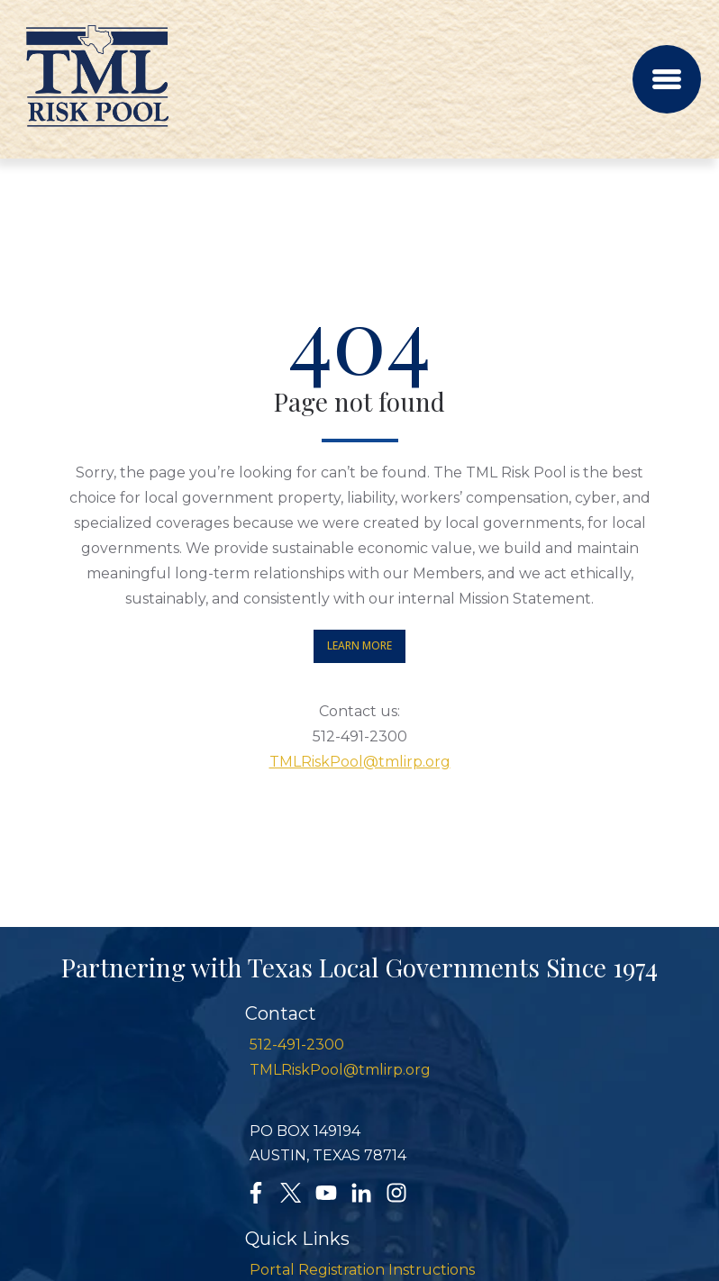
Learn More (359, 645)
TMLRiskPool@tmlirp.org (360, 761)
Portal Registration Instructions (362, 1269)
